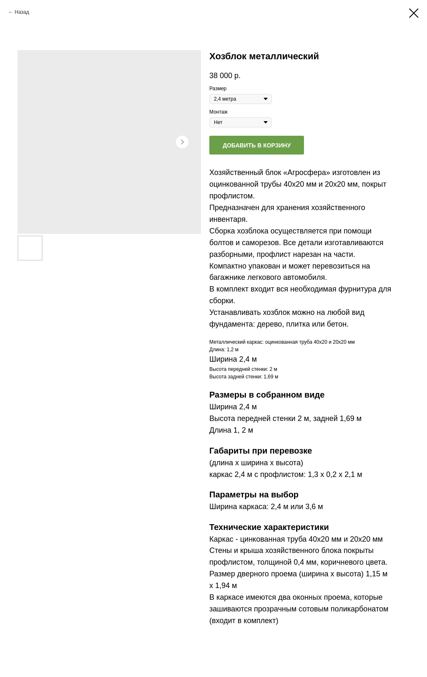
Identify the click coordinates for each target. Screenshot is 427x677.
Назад (22, 12)
